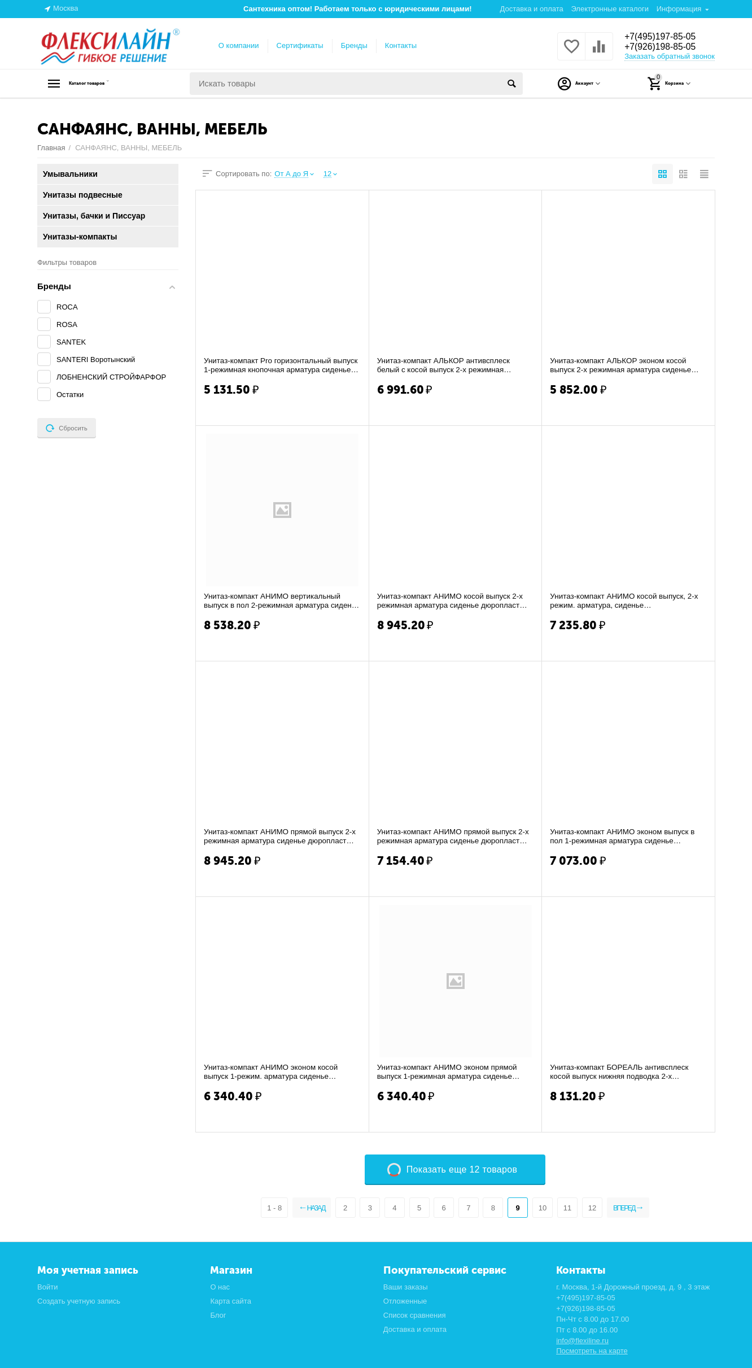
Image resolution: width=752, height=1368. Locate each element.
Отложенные (405, 1301)
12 (592, 1208)
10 (541, 1208)
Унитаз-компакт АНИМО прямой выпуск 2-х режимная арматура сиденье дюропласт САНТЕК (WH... (454, 836)
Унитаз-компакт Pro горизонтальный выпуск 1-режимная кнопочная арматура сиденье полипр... (278, 365)
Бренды (354, 45)
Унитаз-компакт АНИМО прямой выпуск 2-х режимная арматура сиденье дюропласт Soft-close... (281, 836)
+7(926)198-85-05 (665, 47)
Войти (47, 1287)
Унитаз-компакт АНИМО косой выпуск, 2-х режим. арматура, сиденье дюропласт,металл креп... (627, 601)
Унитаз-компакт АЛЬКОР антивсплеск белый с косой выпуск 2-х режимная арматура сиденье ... (446, 365)
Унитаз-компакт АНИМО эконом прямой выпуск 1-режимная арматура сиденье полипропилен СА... (450, 1072)
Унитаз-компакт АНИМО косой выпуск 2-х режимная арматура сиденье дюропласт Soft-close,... (453, 601)
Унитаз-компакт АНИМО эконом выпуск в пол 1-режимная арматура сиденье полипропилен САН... (625, 836)
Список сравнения (414, 1315)
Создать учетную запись (78, 1301)
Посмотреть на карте (592, 1351)
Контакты (401, 45)
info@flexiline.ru (582, 1340)
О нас (220, 1287)
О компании (238, 45)
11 (567, 1208)
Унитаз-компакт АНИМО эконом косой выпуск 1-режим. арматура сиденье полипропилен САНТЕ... (274, 1072)
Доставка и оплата (531, 9)
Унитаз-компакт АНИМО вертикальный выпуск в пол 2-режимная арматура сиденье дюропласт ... (275, 601)
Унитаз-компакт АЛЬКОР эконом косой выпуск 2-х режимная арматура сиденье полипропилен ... (623, 365)
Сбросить (67, 428)
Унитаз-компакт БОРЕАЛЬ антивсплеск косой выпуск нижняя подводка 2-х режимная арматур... (622, 1072)
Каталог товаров (108, 83)
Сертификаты (300, 45)
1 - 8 (264, 1208)
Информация (679, 9)
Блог (218, 1315)
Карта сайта (230, 1301)
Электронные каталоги (610, 9)
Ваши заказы (405, 1287)
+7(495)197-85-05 (665, 36)
